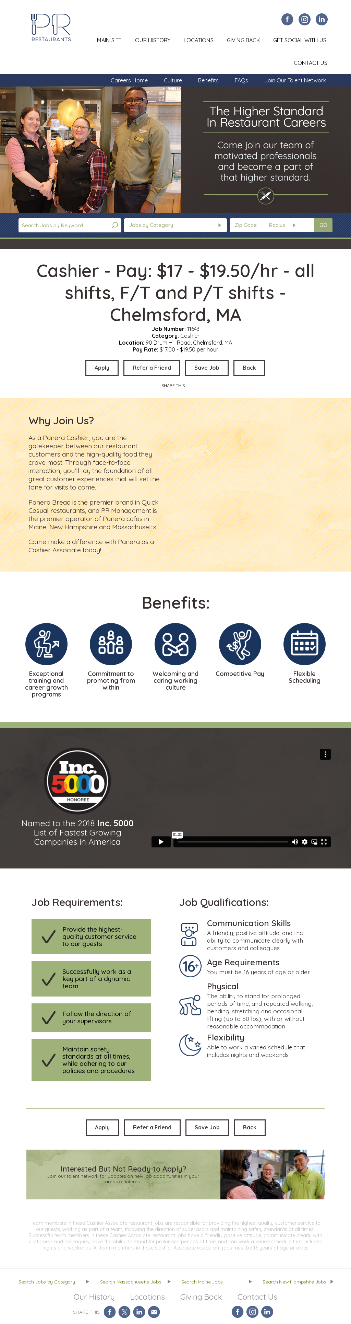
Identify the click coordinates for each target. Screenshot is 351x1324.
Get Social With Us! (300, 40)
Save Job (206, 367)
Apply (102, 367)
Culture (173, 80)
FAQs (241, 80)
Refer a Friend (152, 367)
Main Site (109, 40)
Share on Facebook (110, 1312)
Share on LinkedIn (139, 1312)
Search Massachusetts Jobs (130, 1282)
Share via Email (154, 1312)
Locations (199, 40)
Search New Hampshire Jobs (294, 1282)
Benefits (208, 80)
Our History (152, 40)
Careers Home (129, 80)
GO (323, 225)
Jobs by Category (151, 225)
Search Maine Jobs (202, 1282)
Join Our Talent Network (295, 80)
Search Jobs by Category (47, 1282)
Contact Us (310, 62)
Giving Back (243, 40)
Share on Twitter (125, 1312)
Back (249, 367)
